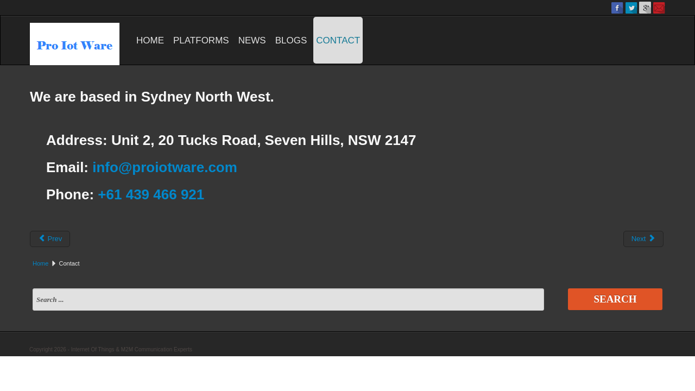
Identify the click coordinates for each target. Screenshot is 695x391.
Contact (338, 40)
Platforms (201, 40)
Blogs (291, 40)
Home (150, 40)
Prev (50, 239)
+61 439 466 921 (151, 194)
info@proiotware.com (164, 167)
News (252, 40)
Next (643, 239)
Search (614, 299)
